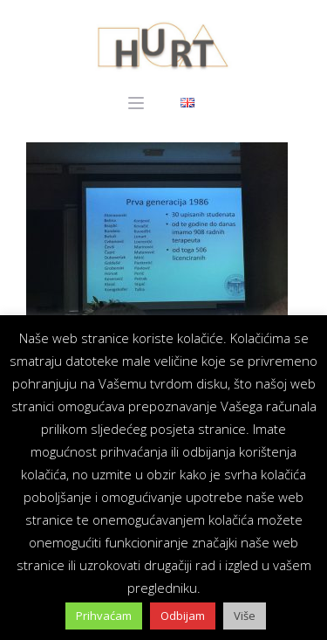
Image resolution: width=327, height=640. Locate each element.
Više (244, 615)
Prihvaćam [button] (104, 615)
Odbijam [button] (182, 615)
